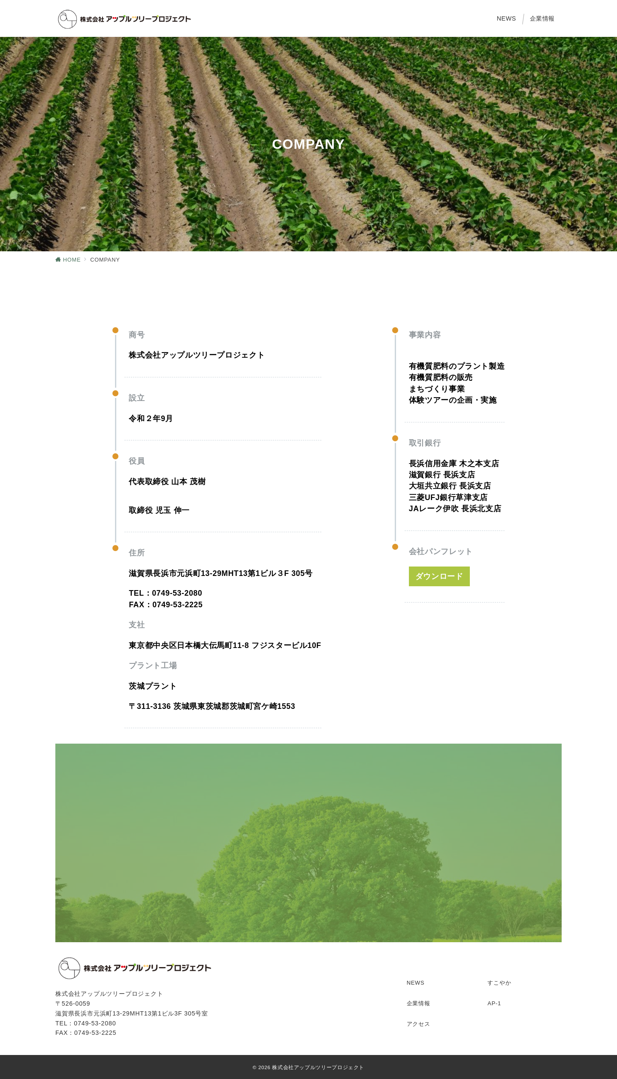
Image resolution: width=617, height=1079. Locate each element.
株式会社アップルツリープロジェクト (318, 1067)
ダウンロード (439, 576)
